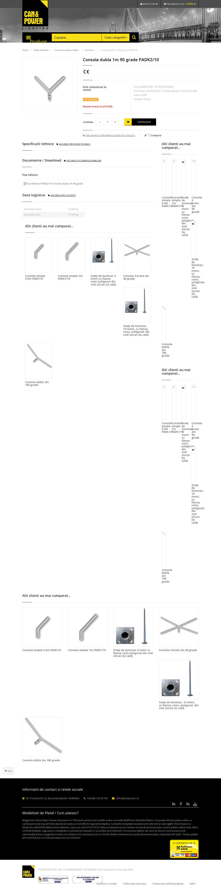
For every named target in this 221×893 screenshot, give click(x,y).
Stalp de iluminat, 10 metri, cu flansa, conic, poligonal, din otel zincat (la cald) (136, 330)
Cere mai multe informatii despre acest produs (109, 135)
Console (90, 50)
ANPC (193, 883)
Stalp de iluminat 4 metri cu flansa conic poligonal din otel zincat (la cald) (103, 280)
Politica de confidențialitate (168, 883)
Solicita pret (137, 121)
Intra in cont (149, 3)
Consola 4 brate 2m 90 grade (136, 277)
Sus (8, 771)
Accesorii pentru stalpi (67, 50)
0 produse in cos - (180, 3)
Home (25, 50)
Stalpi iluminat (42, 50)
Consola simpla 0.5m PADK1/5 (35, 277)
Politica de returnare (134, 883)
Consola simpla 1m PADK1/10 (70, 277)
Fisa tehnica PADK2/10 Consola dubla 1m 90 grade (53, 183)
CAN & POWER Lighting (35, 15)
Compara (154, 135)
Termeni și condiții (106, 883)
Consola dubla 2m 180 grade (37, 383)
